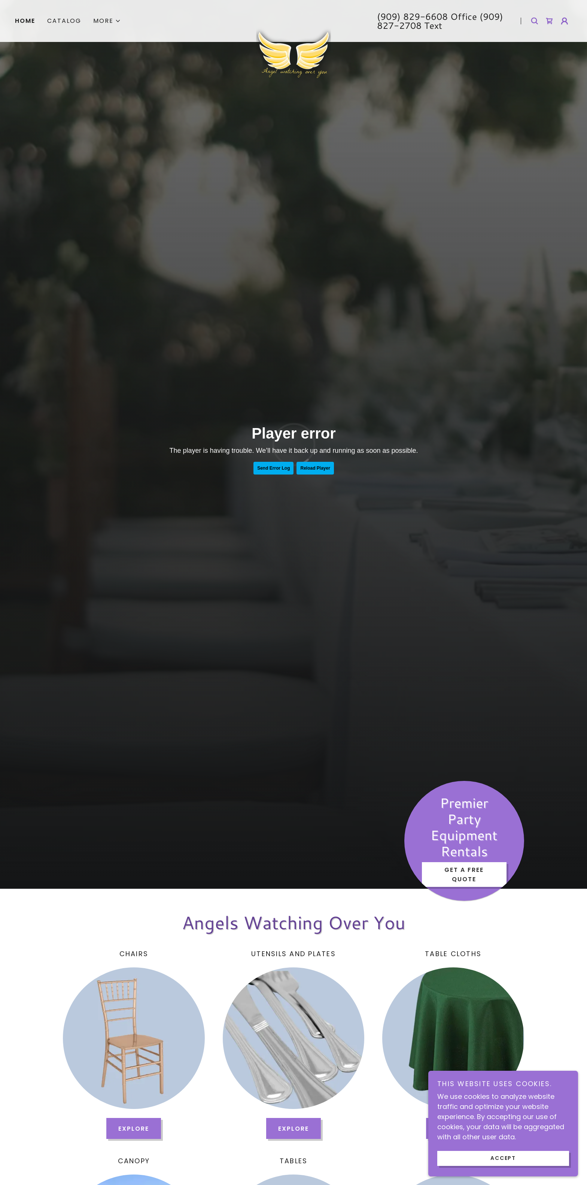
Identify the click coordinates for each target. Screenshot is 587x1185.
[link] (293, 16)
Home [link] (25, 20)
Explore (133, 1128)
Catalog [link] (64, 20)
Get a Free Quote (464, 875)
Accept (503, 1158)
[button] (107, 20)
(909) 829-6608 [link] (412, 16)
